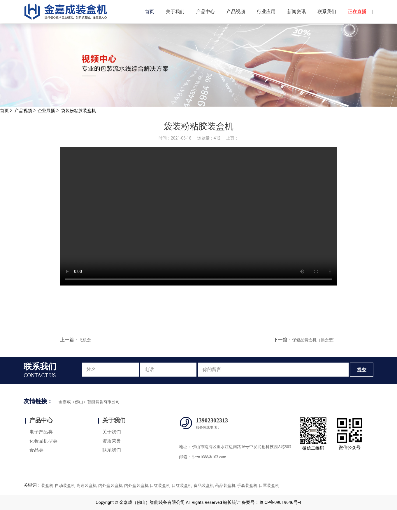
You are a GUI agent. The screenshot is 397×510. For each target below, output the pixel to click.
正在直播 (357, 11)
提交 (361, 370)
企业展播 (46, 110)
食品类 (36, 450)
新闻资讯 (296, 11)
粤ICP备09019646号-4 (280, 502)
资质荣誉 (111, 440)
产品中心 (205, 11)
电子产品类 (41, 431)
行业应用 (266, 11)
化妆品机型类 (43, 440)
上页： (232, 138)
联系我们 (326, 11)
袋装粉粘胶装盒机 (78, 110)
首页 (149, 11)
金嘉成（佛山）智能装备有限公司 (89, 402)
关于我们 (175, 11)
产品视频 (235, 11)
